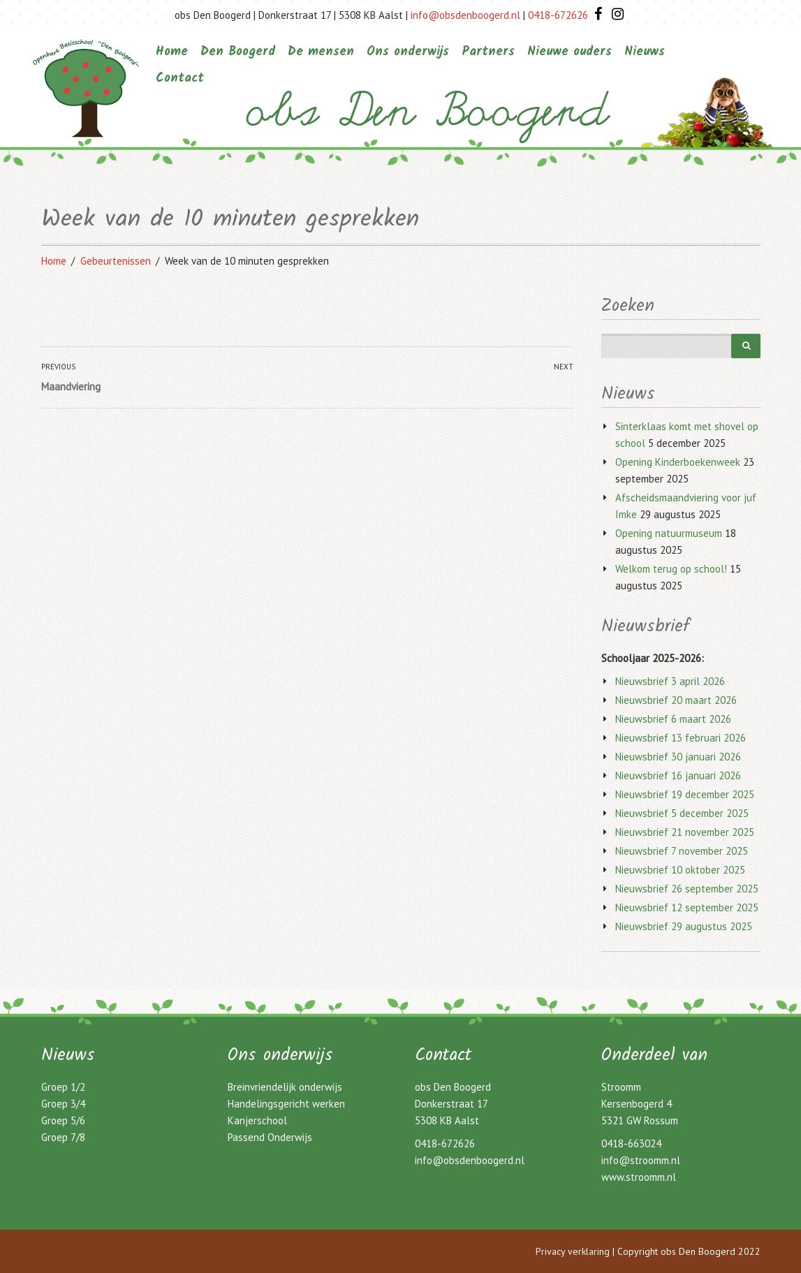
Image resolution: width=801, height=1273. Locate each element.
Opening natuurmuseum (668, 533)
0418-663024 (631, 1143)
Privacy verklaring (573, 1251)
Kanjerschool (257, 1120)
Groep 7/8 (63, 1137)
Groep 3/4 (63, 1103)
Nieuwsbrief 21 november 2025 (684, 832)
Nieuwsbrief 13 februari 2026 (680, 737)
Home (172, 52)
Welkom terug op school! (671, 568)
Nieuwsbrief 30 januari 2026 (678, 756)
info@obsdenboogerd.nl (465, 15)
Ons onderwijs (408, 52)
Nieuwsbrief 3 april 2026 (670, 681)
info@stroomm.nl (640, 1160)
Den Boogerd (237, 52)
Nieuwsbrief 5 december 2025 (682, 813)
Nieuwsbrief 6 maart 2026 (673, 719)
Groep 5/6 (63, 1120)
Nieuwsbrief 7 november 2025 (681, 851)
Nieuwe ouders (569, 52)
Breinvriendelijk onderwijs (285, 1087)
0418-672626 (558, 15)
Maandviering (71, 386)
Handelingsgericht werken (286, 1103)
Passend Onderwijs (270, 1137)
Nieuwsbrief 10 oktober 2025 (680, 869)
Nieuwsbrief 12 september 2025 (686, 907)
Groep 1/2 (63, 1087)
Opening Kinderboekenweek (677, 462)
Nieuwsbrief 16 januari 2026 (678, 775)
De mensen (321, 52)
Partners (488, 52)
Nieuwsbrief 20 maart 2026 (676, 700)
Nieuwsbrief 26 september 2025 (686, 888)
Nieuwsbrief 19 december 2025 (684, 794)
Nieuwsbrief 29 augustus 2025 (683, 926)
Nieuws (644, 52)
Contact (180, 78)
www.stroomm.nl (638, 1177)
